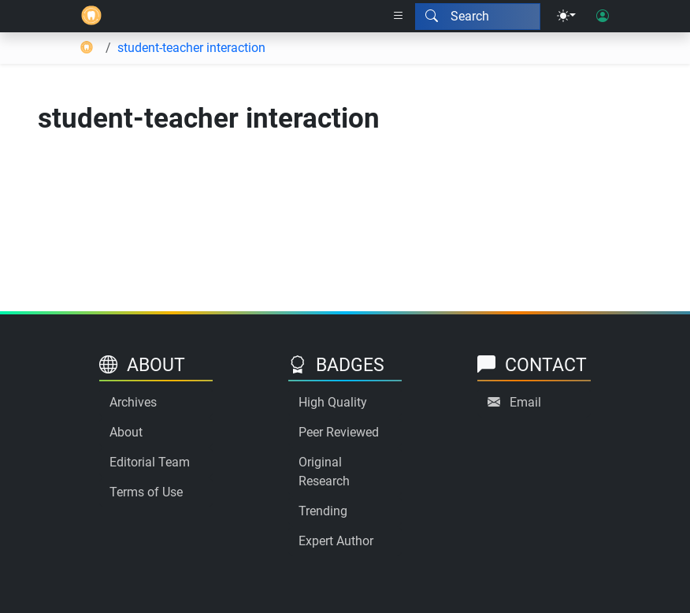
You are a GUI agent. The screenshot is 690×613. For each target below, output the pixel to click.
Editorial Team (149, 462)
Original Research (324, 472)
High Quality (333, 402)
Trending (323, 510)
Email (525, 402)
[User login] (602, 17)
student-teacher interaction (191, 47)
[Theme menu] (566, 17)
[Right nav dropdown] (398, 17)
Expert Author (336, 540)
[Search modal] (477, 16)
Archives (133, 402)
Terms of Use (146, 492)
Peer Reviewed (339, 432)
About (126, 432)
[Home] (91, 16)
